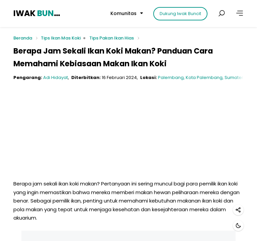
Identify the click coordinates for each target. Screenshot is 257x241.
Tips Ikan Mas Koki (61, 38)
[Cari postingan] (222, 13)
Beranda (22, 38)
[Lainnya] (240, 13)
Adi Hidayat (55, 77)
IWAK (37, 13)
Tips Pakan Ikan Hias (111, 38)
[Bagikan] (238, 210)
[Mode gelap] (238, 225)
